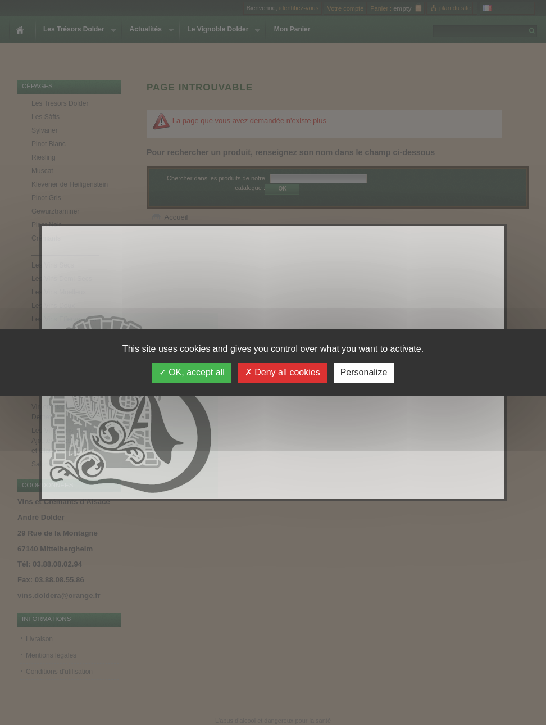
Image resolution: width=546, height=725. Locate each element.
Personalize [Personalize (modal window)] (364, 372)
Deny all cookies (282, 372)
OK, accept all (192, 372)
